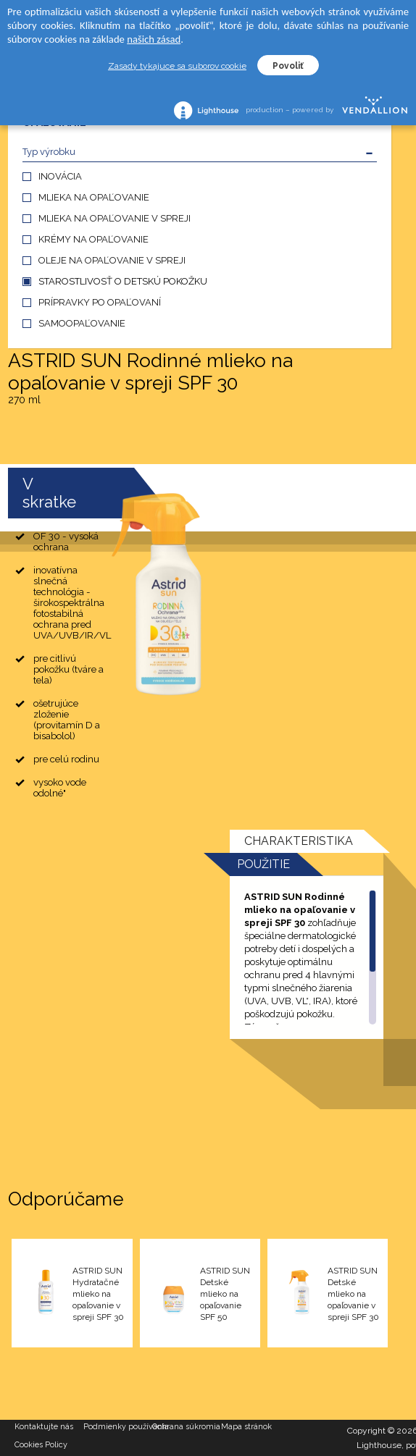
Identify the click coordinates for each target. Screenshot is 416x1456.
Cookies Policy (40, 1444)
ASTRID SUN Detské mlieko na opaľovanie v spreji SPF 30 (353, 1294)
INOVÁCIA (60, 176)
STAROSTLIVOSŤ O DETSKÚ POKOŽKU (122, 281)
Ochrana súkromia (186, 1426)
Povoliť (288, 66)
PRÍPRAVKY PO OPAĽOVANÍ (99, 302)
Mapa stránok (246, 1426)
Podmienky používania (117, 1426)
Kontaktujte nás (43, 1426)
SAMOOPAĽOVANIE (81, 323)
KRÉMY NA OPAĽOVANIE (93, 239)
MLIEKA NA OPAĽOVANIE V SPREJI (114, 218)
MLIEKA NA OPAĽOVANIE (93, 197)
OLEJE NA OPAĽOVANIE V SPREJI (112, 260)
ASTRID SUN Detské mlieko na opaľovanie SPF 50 (225, 1294)
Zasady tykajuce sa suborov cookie (177, 66)
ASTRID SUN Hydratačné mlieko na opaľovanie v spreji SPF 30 (98, 1294)
